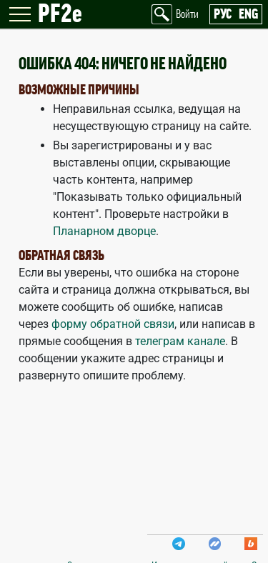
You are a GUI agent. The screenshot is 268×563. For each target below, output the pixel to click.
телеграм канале (180, 341)
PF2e (60, 14)
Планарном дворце (104, 231)
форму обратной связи (112, 324)
